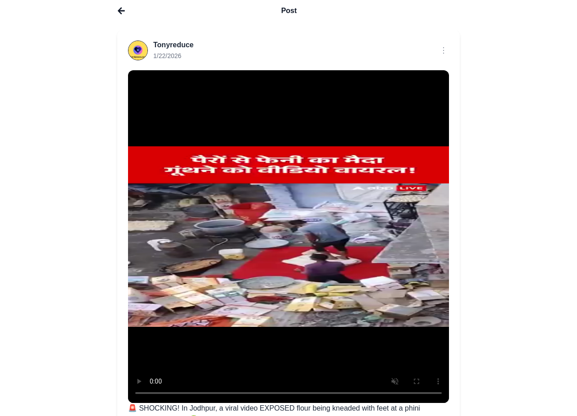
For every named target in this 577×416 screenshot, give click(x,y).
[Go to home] (121, 10)
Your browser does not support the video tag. (288, 236)
